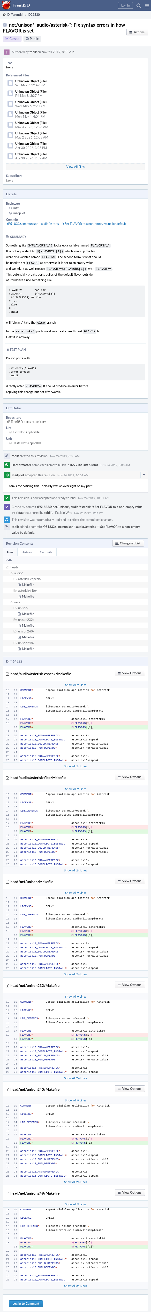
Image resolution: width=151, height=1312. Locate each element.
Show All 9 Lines (75, 681)
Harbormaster (21, 461)
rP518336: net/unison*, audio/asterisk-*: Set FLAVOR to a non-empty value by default (66, 223)
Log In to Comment (26, 1300)
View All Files (75, 166)
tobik (33, 52)
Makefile (28, 581)
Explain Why (63, 509)
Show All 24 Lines (75, 762)
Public (34, 38)
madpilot (19, 213)
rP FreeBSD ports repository (26, 418)
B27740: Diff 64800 (84, 461)
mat (16, 208)
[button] (147, 5)
